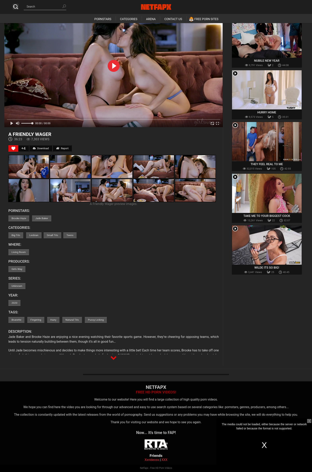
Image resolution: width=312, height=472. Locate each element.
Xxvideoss (152, 460)
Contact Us (173, 19)
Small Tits (52, 235)
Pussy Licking (96, 319)
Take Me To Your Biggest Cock (266, 216)
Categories (128, 19)
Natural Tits (72, 319)
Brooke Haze (19, 218)
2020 (14, 302)
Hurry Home (266, 112)
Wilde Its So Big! (266, 267)
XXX (164, 460)
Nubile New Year (267, 60)
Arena (151, 19)
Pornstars (102, 19)
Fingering (35, 319)
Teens (69, 235)
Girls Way (17, 269)
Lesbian (33, 235)
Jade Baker (41, 218)
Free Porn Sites (206, 19)
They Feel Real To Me (267, 164)
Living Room (19, 252)
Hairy (53, 319)
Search (16, 7)
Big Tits (16, 235)
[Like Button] (13, 148)
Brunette (16, 319)
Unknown (17, 286)
